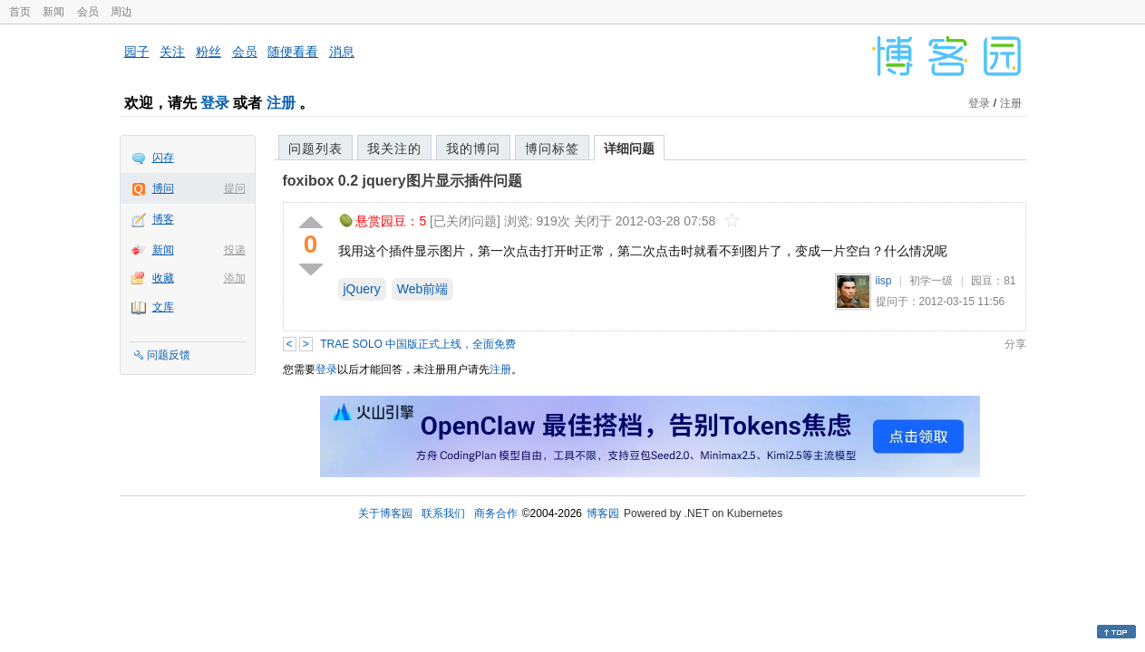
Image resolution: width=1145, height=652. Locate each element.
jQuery (362, 289)
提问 (235, 188)
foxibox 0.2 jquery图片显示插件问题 (402, 180)
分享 (1015, 344)
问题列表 (315, 148)
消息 (341, 51)
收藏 (163, 278)
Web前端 (423, 289)
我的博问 (473, 148)
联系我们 (443, 513)
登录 (214, 102)
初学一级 (931, 280)
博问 (163, 188)
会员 (88, 11)
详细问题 (629, 148)
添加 (235, 278)
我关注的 (394, 148)
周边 (121, 11)
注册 (281, 102)
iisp (884, 280)
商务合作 (496, 513)
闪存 (163, 157)
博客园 (603, 513)
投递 (235, 250)
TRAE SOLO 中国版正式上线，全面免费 (418, 344)
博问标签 (552, 148)
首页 (20, 11)
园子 (137, 51)
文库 (163, 307)
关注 (172, 51)
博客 (163, 219)
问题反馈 (168, 355)
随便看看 (292, 51)
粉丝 (208, 51)
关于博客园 (385, 513)
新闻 (53, 11)
